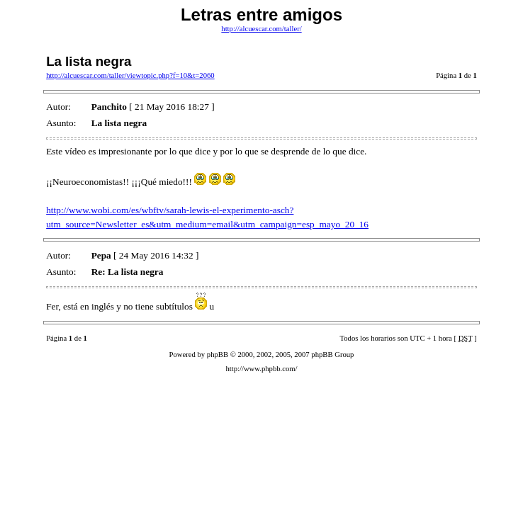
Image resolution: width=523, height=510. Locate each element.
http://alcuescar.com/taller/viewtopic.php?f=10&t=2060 (130, 75)
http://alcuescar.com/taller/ (261, 29)
